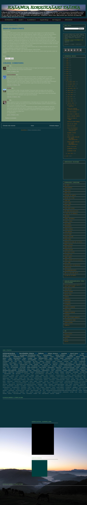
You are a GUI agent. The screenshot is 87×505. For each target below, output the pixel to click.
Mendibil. (5, 372)
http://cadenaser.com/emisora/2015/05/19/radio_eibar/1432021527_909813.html (61, 390)
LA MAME (52, 381)
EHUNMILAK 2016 (74, 369)
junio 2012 (70, 94)
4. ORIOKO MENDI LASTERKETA (66, 364)
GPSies (66, 338)
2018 (67, 67)
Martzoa (49, 382)
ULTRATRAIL (23, 387)
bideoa (41, 353)
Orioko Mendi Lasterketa (59, 384)
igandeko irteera (60, 356)
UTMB (33, 387)
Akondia (56, 358)
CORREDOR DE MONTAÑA (70, 312)
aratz (47, 372)
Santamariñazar (30, 385)
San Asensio (69, 362)
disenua (84, 388)
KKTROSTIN (6, 356)
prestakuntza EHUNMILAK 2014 (29, 355)
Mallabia (44, 382)
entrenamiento (47, 355)
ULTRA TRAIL (82, 362)
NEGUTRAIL (11, 372)
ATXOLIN (62, 373)
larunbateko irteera (26, 353)
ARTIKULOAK (6, 365)
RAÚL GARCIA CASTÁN (69, 252)
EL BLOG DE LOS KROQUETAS (71, 213)
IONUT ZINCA (52, 379)
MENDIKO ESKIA (43, 358)
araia (11, 388)
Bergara (37, 375)
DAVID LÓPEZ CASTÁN (69, 208)
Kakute (31, 381)
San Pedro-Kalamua (71, 111)
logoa (50, 358)
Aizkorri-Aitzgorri (12, 362)
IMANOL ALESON (38, 379)
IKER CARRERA (30, 379)
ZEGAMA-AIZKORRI (69, 322)
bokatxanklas (53, 388)
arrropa (51, 372)
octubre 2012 (71, 86)
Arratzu (47, 369)
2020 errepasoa (48, 373)
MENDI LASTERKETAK (32, 367)
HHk (85, 378)
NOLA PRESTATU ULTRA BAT (30, 384)
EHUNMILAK (67, 325)
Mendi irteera (74, 353)
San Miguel (17, 385)
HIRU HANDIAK (36, 362)
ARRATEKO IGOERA (80, 364)
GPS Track (76, 358)
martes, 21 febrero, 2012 (13, 71)
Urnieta (37, 387)
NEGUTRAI (5, 384)
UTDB (29, 387)
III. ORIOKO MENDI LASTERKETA (19, 379)
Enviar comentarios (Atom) (34, 130)
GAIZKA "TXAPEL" (69, 221)
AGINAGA (5, 362)
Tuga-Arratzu (70, 134)
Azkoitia (20, 362)
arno (14, 388)
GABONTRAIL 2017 (38, 378)
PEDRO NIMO (83, 384)
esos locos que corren (20, 390)
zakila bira (55, 364)
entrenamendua (9, 353)
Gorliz (81, 378)
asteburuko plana (23, 364)
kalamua (78, 356)
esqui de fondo (7, 373)
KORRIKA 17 (72, 370)
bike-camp (17, 359)
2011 (67, 156)
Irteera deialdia (77, 365)
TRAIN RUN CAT (68, 289)
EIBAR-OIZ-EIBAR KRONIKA (73, 121)
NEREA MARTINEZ (68, 247)
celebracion (68, 388)
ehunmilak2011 (17, 358)
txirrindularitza (29, 393)
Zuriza (4, 359)
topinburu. (10, 393)
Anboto (61, 358)
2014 (67, 75)
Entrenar (20, 378)
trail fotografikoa (32, 359)
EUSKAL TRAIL (68, 309)
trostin (24, 393)
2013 (67, 77)
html (44, 390)
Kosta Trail (46, 381)
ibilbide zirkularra (53, 353)
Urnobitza (42, 387)
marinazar (66, 361)
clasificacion (68, 372)
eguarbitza (5, 390)
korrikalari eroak (15, 391)
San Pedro (35, 361)
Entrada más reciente (9, 125)
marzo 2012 (70, 101)
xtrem (9, 369)
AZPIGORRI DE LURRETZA (70, 195)
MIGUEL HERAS (68, 239)
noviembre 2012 (72, 84)
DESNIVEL (67, 296)
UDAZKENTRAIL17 (6, 387)
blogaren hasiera (45, 388)
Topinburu (42, 361)
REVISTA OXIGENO (69, 291)
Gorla (52, 370)
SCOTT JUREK (68, 262)
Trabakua (32, 372)
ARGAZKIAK (68, 20)
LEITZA (8, 382)
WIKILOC (66, 341)
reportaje (46, 364)
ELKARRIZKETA (21, 370)
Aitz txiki (67, 373)
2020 (67, 63)
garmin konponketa (34, 390)
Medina (61, 382)
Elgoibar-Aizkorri (6, 378)
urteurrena (52, 393)
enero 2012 (70, 153)
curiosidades (75, 372)
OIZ (12, 361)
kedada (45, 356)
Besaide (42, 375)
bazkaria (10, 359)
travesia (4, 369)
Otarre (70, 384)
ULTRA (75, 362)
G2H (32, 378)
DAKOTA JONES (68, 203)
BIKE (28, 365)
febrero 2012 (71, 103)
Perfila (20, 361)
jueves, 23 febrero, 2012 (13, 115)
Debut (16, 376)
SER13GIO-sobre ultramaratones (72, 265)
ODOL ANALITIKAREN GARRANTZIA (72, 317)
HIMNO (4, 379)
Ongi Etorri (51, 384)
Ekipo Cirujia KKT (71, 146)
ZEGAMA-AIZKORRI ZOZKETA (73, 116)
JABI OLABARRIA (80, 379)
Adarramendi (23, 365)
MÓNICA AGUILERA (69, 244)
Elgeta (84, 376)
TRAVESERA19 (68, 385)
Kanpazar (62, 362)
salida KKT (72, 355)
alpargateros (75, 387)
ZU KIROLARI (68, 387)
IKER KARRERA (68, 223)
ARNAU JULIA (68, 190)
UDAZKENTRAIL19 (40, 372)
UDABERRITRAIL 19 (82, 385)
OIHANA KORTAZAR (69, 249)
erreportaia (59, 361)
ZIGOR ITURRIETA (60, 387)
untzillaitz (35, 393)
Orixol (67, 384)
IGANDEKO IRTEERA (71, 132)
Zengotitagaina (51, 367)
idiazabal (36, 364)
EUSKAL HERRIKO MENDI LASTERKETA (65, 376)
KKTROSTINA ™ (10, 20)
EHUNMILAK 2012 (36, 365)
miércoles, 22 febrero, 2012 (13, 85)
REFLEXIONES (10, 385)
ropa (76, 391)
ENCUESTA (46, 376)
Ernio (28, 378)
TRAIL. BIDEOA (61, 385)
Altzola (33, 369)
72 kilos (57, 373)
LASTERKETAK (68, 304)
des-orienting (78, 388)
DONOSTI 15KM (60, 369)
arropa (54, 361)
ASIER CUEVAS (14, 365)
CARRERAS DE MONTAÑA (70, 307)
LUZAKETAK (67, 314)
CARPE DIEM (67, 200)
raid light (71, 391)
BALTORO (22, 375)
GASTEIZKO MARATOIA (65, 378)
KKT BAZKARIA (14, 367)
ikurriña (80, 390)
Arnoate (42, 369)
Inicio (32, 125)
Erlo (24, 378)
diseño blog (58, 367)
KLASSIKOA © (31, 20)
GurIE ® (21, 20)
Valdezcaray (48, 387)
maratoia (30, 358)
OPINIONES (40, 384)
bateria (18, 388)
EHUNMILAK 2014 (46, 365)
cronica (39, 356)
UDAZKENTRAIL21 (16, 387)
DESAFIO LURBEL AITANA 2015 (79, 375)
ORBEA (45, 384)
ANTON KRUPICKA (68, 187)
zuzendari (14, 369)
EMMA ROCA (67, 216)
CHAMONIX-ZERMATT (60, 375)
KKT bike (83, 359)
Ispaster (67, 379)
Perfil (16, 361)
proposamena (65, 391)
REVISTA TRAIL (68, 294)
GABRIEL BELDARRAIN (69, 218)
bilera (34, 388)
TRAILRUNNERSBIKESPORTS (70, 270)
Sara (36, 385)
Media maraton (55, 382)
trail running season (17, 393)
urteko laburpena (45, 393)
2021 (67, 60)
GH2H (72, 378)
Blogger (50, 480)
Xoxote (53, 387)
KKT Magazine (56, 20)
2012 (67, 80)
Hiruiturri (8, 379)
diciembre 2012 (72, 81)
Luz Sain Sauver (31, 382)
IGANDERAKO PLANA (71, 150)
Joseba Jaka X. (10, 381)
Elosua (16, 378)
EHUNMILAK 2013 (66, 359)
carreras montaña (60, 388)
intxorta (23, 359)
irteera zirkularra (60, 355)
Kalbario (35, 381)
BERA (27, 375)
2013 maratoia (27, 373)
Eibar (35, 358)
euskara (27, 390)
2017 (67, 69)
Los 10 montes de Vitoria (21, 382)
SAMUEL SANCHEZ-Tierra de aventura (73, 259)
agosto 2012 (71, 90)
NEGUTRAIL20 (20, 384)
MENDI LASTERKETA (9, 355)
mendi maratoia (38, 391)
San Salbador (23, 385)
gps (40, 390)
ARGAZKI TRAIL (21, 369)
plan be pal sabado (72, 123)
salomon (80, 391)
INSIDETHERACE (68, 226)
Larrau (78, 370)
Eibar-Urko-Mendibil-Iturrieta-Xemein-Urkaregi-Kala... (72, 129)
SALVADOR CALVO (68, 254)
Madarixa (83, 370)
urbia (40, 393)
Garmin (76, 378)
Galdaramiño (70, 356)
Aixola (72, 373)
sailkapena (83, 367)
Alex (75, 373)
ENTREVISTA (52, 376)
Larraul (13, 382)
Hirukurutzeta (58, 370)
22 (53, 373)
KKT (8, 367)
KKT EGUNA (22, 367)
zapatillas (57, 393)
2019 (67, 65)
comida (30, 364)
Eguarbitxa (54, 365)
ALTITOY (40, 359)
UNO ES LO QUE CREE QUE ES (71, 272)
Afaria (28, 369)
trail (13, 373)
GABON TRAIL (27, 362)
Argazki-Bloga (44, 20)
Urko (11, 364)
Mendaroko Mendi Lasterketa (80, 382)
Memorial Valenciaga (68, 382)
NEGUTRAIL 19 (12, 384)
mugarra (44, 391)
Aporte (37, 369)
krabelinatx (22, 391)
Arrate (84, 373)
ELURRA (29, 370)
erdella (77, 367)
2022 (67, 58)
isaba (41, 364)
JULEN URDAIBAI (68, 231)
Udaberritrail (5, 364)
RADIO (4, 385)
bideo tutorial (23, 388)
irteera (24, 358)
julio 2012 (70, 92)
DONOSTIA (5, 376)
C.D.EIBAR (51, 375)
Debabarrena (11, 376)
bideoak (56, 372)
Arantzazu (80, 373)
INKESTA (46, 379)
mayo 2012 (70, 96)
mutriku (49, 391)
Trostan (74, 385)
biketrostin (30, 388)
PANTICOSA (75, 384)
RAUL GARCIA (42, 367)
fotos (82, 353)
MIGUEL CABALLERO (69, 236)
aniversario (6, 388)
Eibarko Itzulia (76, 359)
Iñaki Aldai (73, 379)
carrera (52, 356)
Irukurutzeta (55, 362)
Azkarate (53, 369)
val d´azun (18, 373)
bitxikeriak (39, 388)
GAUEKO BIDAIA (68, 365)
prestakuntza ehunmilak (56, 391)
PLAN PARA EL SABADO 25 (73, 114)
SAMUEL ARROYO (68, 257)
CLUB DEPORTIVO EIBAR (70, 320)
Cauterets (68, 375)
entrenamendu (11, 390)
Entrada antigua (54, 125)
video (71, 361)
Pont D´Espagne (27, 361)
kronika (82, 355)
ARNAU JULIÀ (68, 192)
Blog (46, 375)
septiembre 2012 (72, 88)
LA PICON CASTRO (59, 381)
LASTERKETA (6, 361)
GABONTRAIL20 (47, 378)
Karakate (83, 358)
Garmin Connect (68, 333)
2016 (67, 71)
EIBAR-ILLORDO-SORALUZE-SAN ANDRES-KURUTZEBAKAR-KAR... (73, 138)
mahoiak (31, 391)
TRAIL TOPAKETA (52, 385)
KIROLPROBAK (68, 301)
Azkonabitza (57, 359)
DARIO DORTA (68, 205)
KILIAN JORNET (68, 234)
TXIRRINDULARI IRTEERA (22, 372)
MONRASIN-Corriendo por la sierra (73, 241)
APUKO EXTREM (48, 359)
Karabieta (41, 381)
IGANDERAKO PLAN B (71, 148)
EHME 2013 (31, 376)
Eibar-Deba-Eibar (78, 376)
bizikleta (62, 372)
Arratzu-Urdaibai (6, 375)
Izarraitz (65, 370)
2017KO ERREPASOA (39, 373)
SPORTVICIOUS (68, 267)
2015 (67, 73)
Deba (67, 369)
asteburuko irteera (18, 356)
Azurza (17, 375)
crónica (73, 388)
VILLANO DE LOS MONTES (70, 275)
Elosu (12, 378)
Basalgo (32, 375)
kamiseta (8, 391)
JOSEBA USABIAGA (69, 229)
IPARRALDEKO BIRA (60, 379)
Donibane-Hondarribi (23, 376)
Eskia (10, 358)
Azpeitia (12, 375)
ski (50, 364)
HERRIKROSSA (68, 299)
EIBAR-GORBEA (38, 376)
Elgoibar (60, 365)
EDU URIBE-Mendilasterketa (71, 210)
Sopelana (40, 385)
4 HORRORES (82, 361)
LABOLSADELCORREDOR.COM (71, 381)
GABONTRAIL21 (55, 378)
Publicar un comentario (10, 118)
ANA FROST (67, 185)
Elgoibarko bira (36, 370)
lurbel (27, 391)
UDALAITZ (48, 361)
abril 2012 (70, 98)
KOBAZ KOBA (25, 381)
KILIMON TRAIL (18, 381)
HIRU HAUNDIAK (46, 362)
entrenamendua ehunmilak (68, 367)
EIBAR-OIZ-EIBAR (71, 125)
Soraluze (45, 385)
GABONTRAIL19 (45, 370)
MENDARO (38, 382)
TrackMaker (67, 336)
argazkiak (64, 353)
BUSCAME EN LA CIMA (69, 198)
